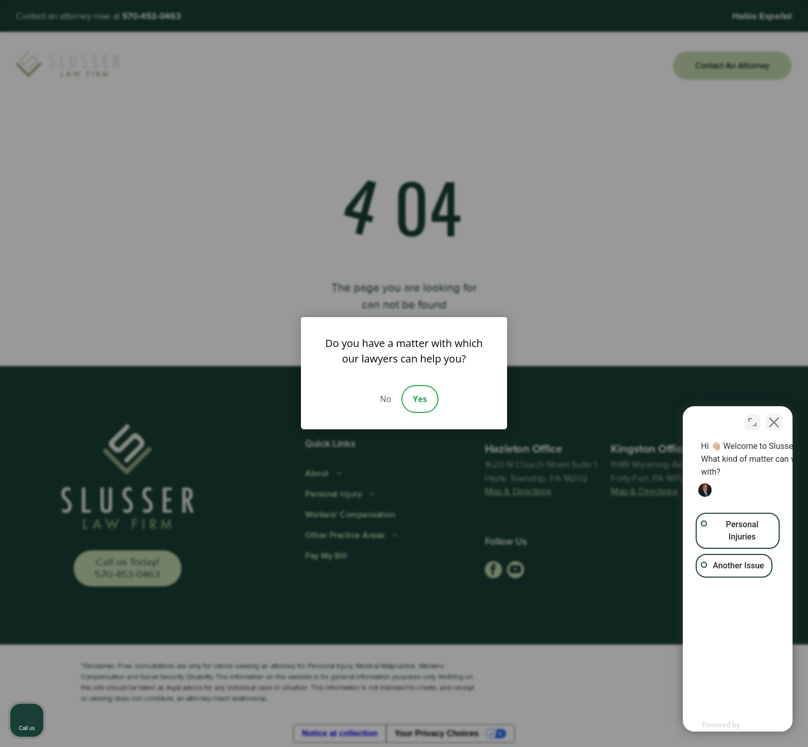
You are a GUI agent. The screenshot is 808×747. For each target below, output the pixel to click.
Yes (420, 399)
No (385, 399)
